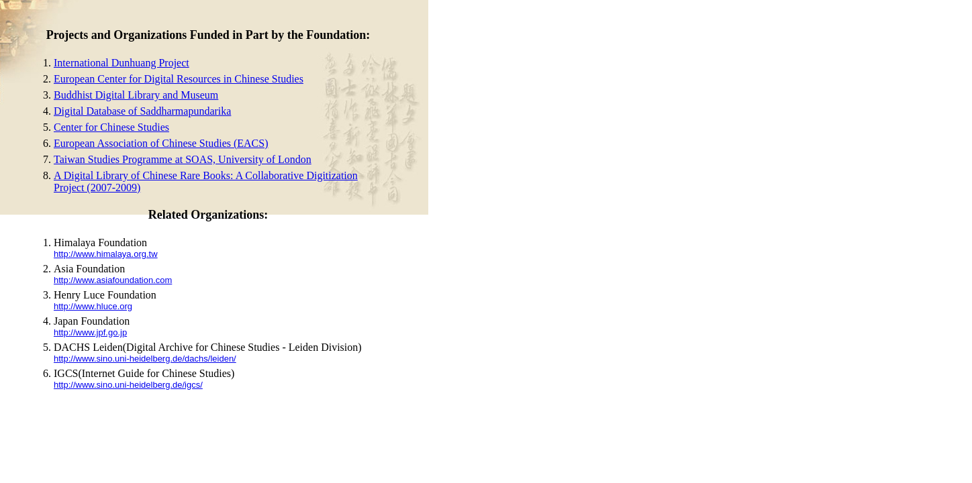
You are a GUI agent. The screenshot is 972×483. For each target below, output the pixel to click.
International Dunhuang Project (121, 62)
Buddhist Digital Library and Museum (136, 95)
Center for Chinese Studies (111, 127)
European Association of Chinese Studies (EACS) (161, 143)
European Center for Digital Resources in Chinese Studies (178, 79)
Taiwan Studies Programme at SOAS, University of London (182, 159)
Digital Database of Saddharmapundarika (142, 111)
